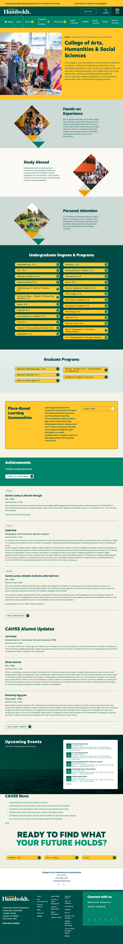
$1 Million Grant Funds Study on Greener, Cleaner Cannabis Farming (36, 812)
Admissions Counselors (99, 902)
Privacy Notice (40, 906)
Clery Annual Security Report (70, 931)
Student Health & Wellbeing (68, 923)
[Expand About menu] (32, 22)
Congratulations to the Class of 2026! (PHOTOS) (28, 802)
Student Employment (55, 908)
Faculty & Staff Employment (55, 901)
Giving (105, 22)
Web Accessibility (42, 900)
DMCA (38, 910)
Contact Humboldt (96, 907)
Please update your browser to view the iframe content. (90, 764)
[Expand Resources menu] (65, 22)
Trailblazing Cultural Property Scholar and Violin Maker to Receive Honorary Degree (42, 815)
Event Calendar (74, 22)
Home (18, 22)
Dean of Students (68, 902)
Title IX (40, 913)
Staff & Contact (115, 22)
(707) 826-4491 (61, 878)
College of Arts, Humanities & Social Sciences (61, 872)
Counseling (69, 906)
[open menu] (117, 11)
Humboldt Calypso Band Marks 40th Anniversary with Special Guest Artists (39, 809)
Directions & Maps (11, 923)
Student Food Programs (70, 917)
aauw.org (73, 560)
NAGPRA (85, 22)
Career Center (56, 917)
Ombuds (67, 936)
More (7, 823)
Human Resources (54, 913)
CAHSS (9, 22)
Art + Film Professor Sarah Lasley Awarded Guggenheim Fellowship (35, 819)
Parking (67, 909)
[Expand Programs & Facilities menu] (48, 22)
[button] (88, 11)
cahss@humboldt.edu (61, 881)
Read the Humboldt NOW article (18, 514)
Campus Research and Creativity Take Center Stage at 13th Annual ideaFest (39, 806)
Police (67, 912)
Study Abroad (96, 22)
